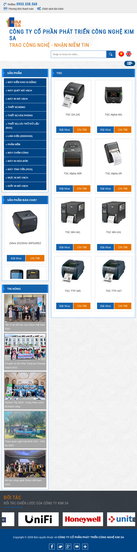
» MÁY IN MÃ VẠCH (17, 98)
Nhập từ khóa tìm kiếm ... (111, 54)
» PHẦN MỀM (13, 144)
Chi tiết (35, 224)
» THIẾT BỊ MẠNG (15, 107)
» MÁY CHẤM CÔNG (17, 152)
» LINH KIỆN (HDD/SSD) (19, 136)
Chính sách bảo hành (50, 8)
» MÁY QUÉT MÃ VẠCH (19, 90)
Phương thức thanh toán (18, 8)
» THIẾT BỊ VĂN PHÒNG (19, 115)
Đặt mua (16, 224)
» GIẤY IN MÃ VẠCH (17, 186)
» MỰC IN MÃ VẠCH (17, 177)
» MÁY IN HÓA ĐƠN (17, 161)
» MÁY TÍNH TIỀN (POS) (19, 169)
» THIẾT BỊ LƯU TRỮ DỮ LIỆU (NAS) (22, 125)
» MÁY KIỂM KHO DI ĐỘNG (21, 82)
